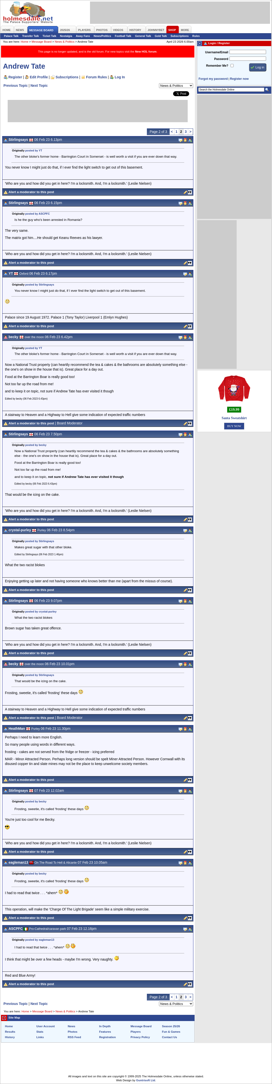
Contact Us (169, 1037)
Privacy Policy (140, 1037)
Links (40, 1037)
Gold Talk (161, 35)
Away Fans (83, 35)
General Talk (143, 35)
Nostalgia (66, 35)
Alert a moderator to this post (31, 192)
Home (24, 41)
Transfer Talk (30, 35)
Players (136, 1031)
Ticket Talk (49, 35)
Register (15, 77)
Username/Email (216, 52)
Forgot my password (213, 79)
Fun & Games (171, 1031)
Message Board (42, 41)
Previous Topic (15, 86)
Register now (239, 79)
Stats (39, 1031)
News (71, 1026)
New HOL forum (146, 51)
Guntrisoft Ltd (145, 1080)
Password (221, 59)
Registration (107, 1037)
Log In (120, 77)
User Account (45, 1026)
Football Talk (123, 35)
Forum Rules (96, 77)
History (10, 1037)
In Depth (105, 1026)
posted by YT (33, 150)
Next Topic (39, 86)
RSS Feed (74, 1037)
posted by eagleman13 (39, 939)
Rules (196, 35)
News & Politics (64, 41)
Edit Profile (39, 77)
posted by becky (35, 444)
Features (105, 1031)
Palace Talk (11, 35)
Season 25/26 (171, 1026)
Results (10, 1031)
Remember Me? (217, 65)
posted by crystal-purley (40, 611)
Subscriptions (180, 35)
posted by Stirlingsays (39, 284)
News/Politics (102, 35)
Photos (72, 1031)
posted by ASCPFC (37, 213)
